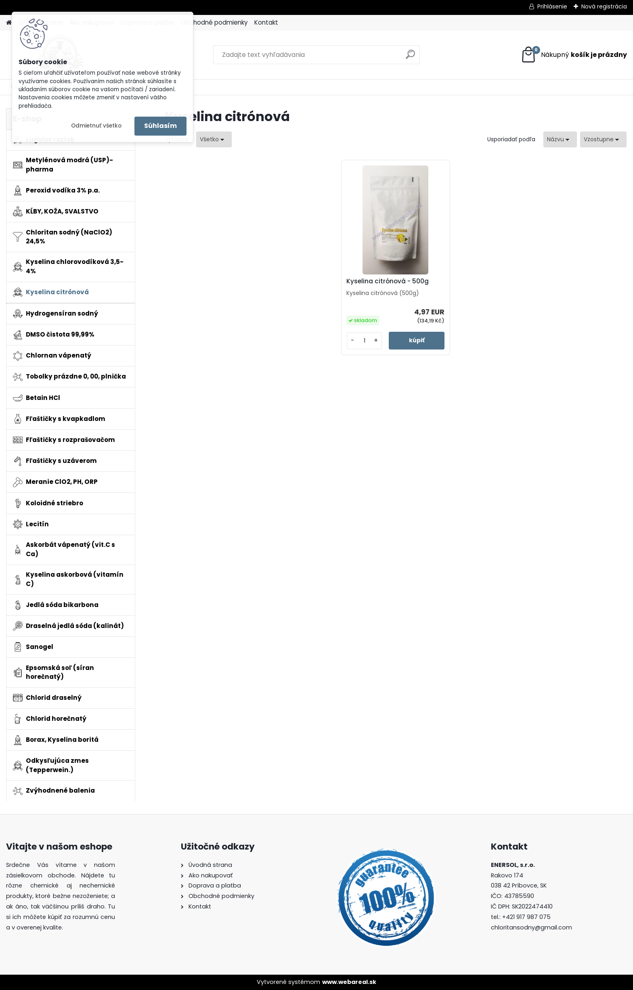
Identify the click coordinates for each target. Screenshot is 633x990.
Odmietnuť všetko (96, 126)
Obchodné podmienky (214, 22)
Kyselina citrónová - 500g (387, 281)
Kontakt (266, 22)
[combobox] (560, 139)
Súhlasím (160, 125)
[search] (410, 57)
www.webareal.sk (349, 982)
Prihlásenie (552, 6)
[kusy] (364, 341)
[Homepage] (9, 23)
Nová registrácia (604, 6)
